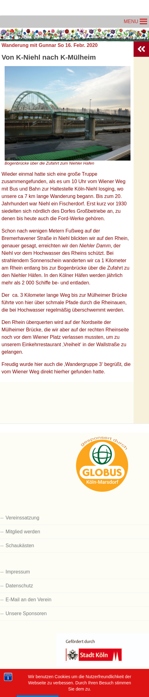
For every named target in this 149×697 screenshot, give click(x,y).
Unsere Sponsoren (26, 613)
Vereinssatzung (22, 517)
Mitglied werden (23, 531)
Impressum (18, 571)
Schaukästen (20, 545)
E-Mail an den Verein (29, 599)
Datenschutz (19, 585)
